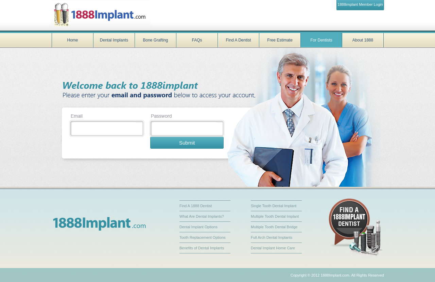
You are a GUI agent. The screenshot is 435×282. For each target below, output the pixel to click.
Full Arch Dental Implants (271, 237)
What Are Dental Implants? (201, 216)
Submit (187, 143)
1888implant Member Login (360, 4)
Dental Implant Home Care (273, 248)
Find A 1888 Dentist (195, 206)
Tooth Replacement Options (202, 237)
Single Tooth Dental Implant (273, 206)
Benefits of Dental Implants (201, 248)
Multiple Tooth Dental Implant (275, 216)
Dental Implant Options (198, 227)
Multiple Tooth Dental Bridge (274, 227)
